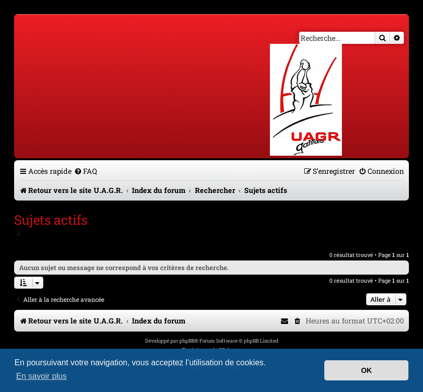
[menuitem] (85, 171)
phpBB (186, 341)
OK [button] (366, 370)
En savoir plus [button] (41, 376)
